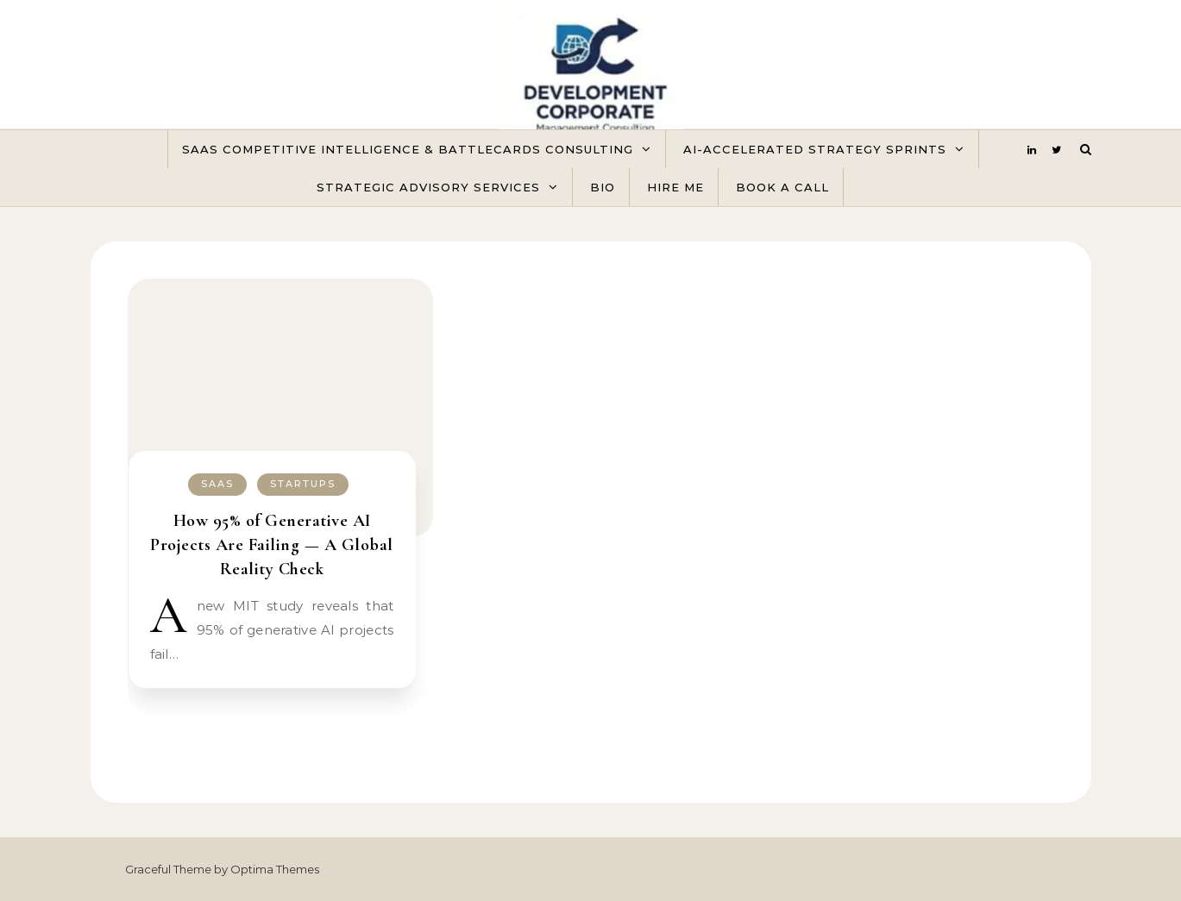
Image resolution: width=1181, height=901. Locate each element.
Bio (602, 187)
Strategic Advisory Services (428, 187)
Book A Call (782, 187)
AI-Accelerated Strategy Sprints (814, 149)
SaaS (217, 484)
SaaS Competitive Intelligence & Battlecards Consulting (407, 149)
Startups (303, 484)
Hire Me (675, 187)
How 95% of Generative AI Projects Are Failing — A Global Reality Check (271, 544)
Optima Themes (274, 869)
